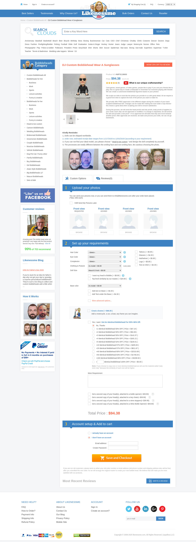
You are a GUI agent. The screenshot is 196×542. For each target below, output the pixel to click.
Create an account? (47, 4)
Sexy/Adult (82, 48)
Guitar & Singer (94, 44)
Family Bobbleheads (35, 158)
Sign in (34, 4)
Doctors (161, 41)
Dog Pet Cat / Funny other (37, 154)
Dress (27, 44)
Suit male (139, 48)
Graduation (82, 44)
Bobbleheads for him (35, 79)
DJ (76, 51)
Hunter (111, 44)
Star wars (124, 48)
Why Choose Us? (68, 13)
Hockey (104, 44)
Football (64, 44)
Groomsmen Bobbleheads (37, 139)
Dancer (154, 41)
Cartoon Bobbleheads (35, 128)
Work (31, 86)
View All (47, 243)
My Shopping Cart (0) (138, 4)
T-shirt (165, 48)
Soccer (107, 48)
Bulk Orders (128, 13)
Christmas (124, 41)
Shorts (95, 48)
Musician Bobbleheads (35, 146)
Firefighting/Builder (45, 44)
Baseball (38, 41)
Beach (55, 41)
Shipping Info (28, 518)
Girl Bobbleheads (33, 165)
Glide (70, 44)
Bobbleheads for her (34, 101)
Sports (31, 90)
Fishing (57, 44)
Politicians (59, 48)
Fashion (34, 44)
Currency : (161, 4)
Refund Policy (28, 522)
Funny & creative (35, 98)
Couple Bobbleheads (35, 143)
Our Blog (60, 514)
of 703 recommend (38, 249)
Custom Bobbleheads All (36, 20)
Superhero (148, 48)
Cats (108, 41)
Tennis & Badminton (40, 51)
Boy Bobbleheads (33, 161)
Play (38, 48)
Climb (139, 41)
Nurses (146, 44)
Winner (70, 51)
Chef (118, 41)
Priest (75, 48)
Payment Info (28, 514)
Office (152, 44)
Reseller (163, 13)
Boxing (86, 41)
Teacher (28, 51)
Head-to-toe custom (34, 124)
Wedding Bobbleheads (35, 131)
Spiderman (115, 48)
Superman (158, 48)
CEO (112, 41)
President (68, 48)
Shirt (90, 48)
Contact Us (146, 13)
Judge (123, 44)
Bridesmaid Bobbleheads (36, 135)
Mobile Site (61, 522)
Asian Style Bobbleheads (36, 169)
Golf (75, 44)
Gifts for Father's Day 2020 (33, 270)
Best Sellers (28, 13)
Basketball (47, 41)
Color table (127, 266)
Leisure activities (35, 94)
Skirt (101, 48)
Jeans (117, 44)
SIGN (160, 518)
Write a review (160, 481)
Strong (131, 48)
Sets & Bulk (31, 180)
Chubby (133, 41)
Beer (61, 41)
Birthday (74, 41)
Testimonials (47, 13)
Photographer (30, 48)
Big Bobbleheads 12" (35, 173)
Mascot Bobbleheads (35, 176)
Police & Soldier (47, 48)
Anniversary (29, 41)
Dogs (167, 41)
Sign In (94, 507)
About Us (60, 507)
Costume (146, 41)
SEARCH (161, 31)
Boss (80, 41)
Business (32, 83)
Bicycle (66, 41)
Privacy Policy (63, 518)
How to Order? (28, 511)
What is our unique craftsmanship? (146, 83)
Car (103, 41)
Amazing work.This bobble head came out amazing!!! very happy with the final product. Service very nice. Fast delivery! (37, 241)
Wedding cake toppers (57, 51)
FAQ (151, 4)
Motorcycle (138, 44)
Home (26, 4)
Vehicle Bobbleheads (35, 150)
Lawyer (129, 44)
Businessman (95, 41)
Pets (158, 44)
